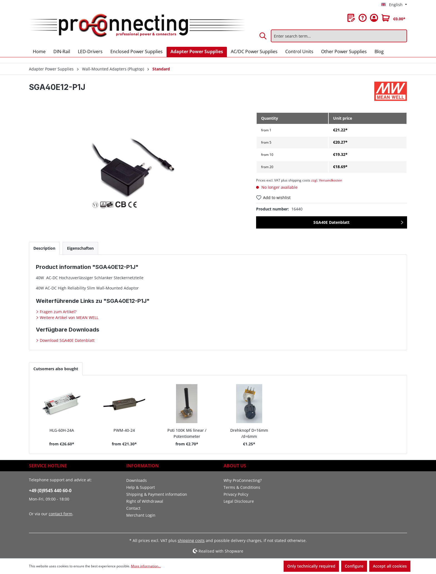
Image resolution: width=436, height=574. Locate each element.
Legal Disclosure (239, 501)
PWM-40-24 (124, 430)
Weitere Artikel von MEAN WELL (68, 317)
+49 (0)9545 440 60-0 (50, 490)
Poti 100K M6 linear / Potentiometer (186, 433)
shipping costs (191, 540)
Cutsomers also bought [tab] (55, 368)
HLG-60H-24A (61, 430)
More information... (146, 566)
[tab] (44, 248)
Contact (133, 508)
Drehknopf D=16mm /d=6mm (249, 433)
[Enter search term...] (339, 36)
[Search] (263, 36)
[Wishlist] (351, 18)
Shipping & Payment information (156, 494)
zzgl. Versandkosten (326, 180)
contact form (60, 513)
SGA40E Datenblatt (331, 222)
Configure (354, 566)
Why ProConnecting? (243, 480)
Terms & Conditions (242, 487)
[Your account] (374, 18)
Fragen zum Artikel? (57, 311)
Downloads (136, 480)
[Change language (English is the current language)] (394, 4)
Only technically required (311, 566)
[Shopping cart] (393, 18)
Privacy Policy (236, 494)
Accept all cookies (390, 566)
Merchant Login (140, 515)
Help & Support (140, 487)
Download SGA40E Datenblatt (67, 340)
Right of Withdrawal (144, 501)
